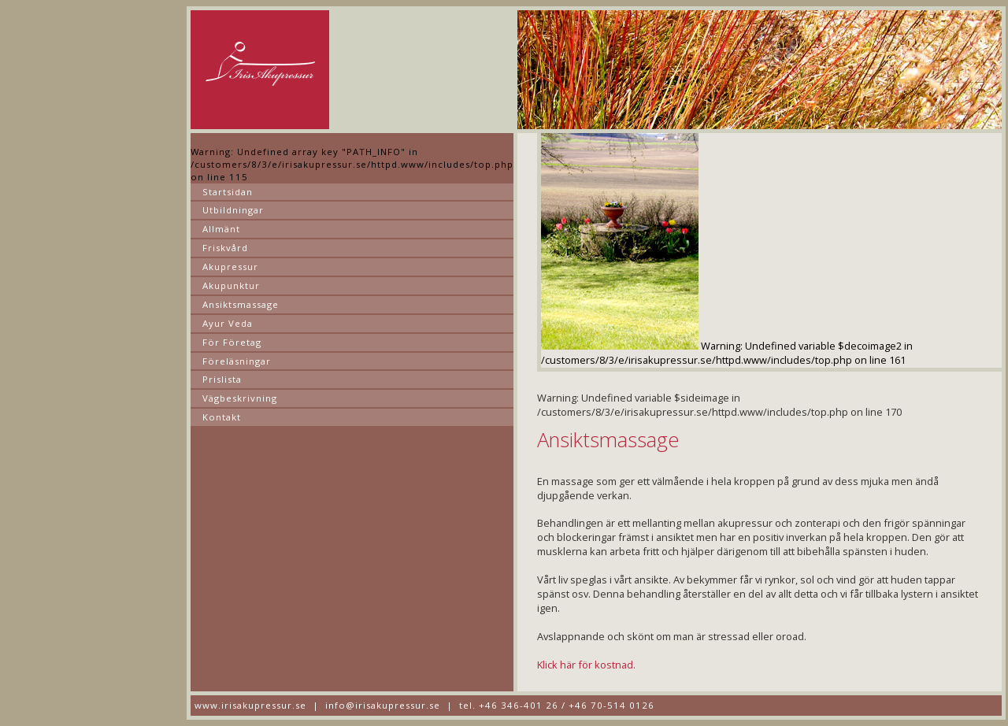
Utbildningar (233, 210)
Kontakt (221, 417)
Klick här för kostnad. (586, 664)
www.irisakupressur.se (250, 705)
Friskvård (225, 248)
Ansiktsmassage (240, 304)
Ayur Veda (227, 323)
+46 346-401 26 (518, 705)
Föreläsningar (236, 361)
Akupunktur (231, 285)
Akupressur (230, 266)
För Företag (231, 342)
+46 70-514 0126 (611, 705)
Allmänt (221, 229)
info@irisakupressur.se (382, 705)
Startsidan (227, 192)
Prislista (222, 379)
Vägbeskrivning (239, 398)
